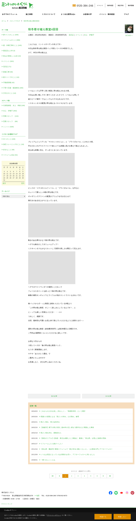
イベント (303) (8, 61)
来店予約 (121, 5)
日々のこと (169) (9, 139)
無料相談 (110, 5)
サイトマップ (7, 504)
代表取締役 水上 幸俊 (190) (14, 105)
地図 (37, 495)
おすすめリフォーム (9, 14)
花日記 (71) (7, 66)
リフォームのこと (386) (11, 40)
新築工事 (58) (8, 72)
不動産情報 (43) (8, 82)
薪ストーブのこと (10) (11, 77)
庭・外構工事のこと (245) (12, 45)
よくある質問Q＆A (68, 14)
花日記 (71, 35)
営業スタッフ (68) (10, 121)
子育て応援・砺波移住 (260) (13, 88)
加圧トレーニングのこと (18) (13, 144)
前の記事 (54, 396)
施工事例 (29, 14)
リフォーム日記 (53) (10, 155)
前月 (4, 183)
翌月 (22, 183)
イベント (100, 5)
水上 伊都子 (89, 35)
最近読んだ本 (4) (9, 51)
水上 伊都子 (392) (10, 111)
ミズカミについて (48, 14)
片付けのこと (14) (9, 93)
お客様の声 (87, 14)
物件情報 (131, 5)
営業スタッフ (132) (10, 116)
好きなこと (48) (8, 150)
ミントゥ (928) (8, 127)
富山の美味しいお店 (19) (12, 56)
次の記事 (108, 396)
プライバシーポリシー (54, 515)
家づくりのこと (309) (10, 35)
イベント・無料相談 (107, 14)
